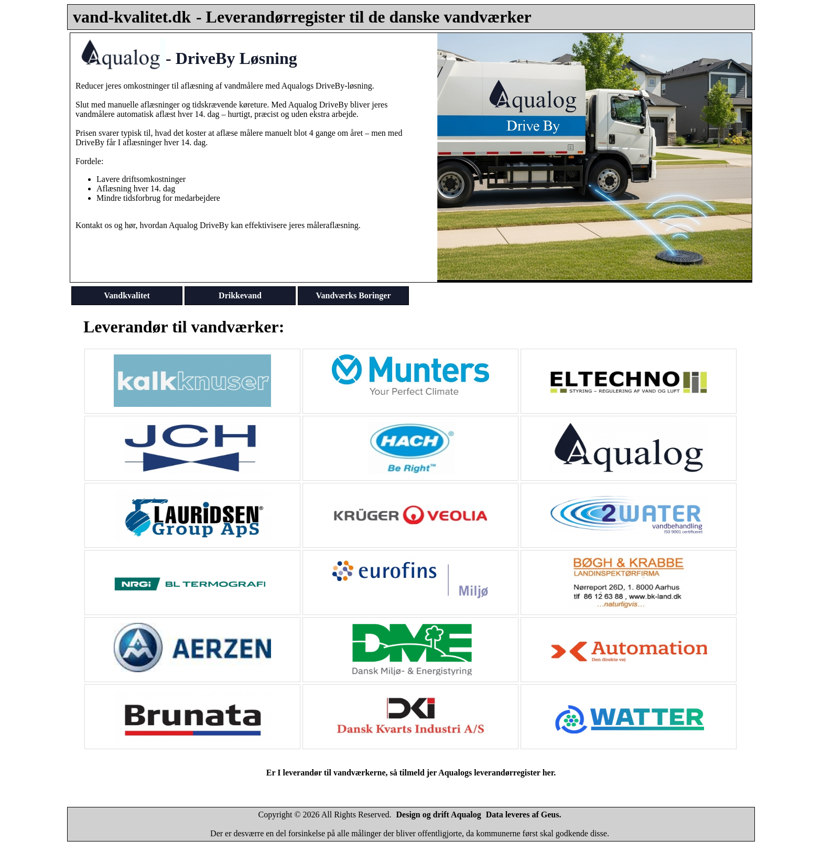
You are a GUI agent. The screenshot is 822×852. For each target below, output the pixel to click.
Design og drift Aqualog (438, 814)
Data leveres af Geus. (523, 814)
